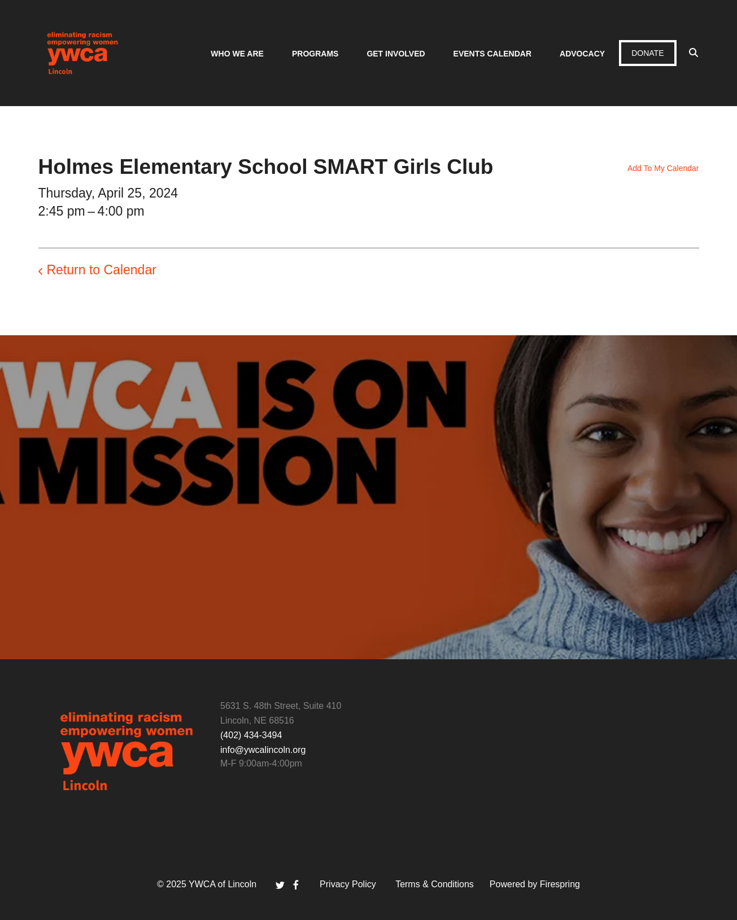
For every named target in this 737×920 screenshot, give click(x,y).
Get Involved (396, 53)
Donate (647, 53)
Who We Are (237, 53)
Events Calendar (492, 53)
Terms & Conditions (434, 884)
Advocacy (582, 53)
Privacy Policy (348, 884)
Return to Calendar (101, 269)
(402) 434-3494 (251, 735)
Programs (315, 53)
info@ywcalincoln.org (263, 750)
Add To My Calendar (663, 168)
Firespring (560, 884)
